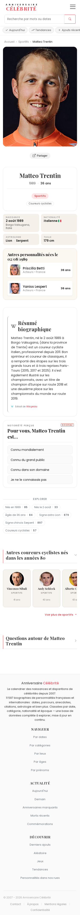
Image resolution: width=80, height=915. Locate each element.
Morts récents (40, 815)
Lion (9, 240)
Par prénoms (40, 770)
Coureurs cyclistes (40, 203)
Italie (9, 228)
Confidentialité (40, 910)
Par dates (40, 737)
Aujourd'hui (15, 30)
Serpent (22, 240)
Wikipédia (31, 406)
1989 (32, 183)
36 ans (46, 183)
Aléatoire (40, 853)
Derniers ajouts (40, 845)
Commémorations (40, 824)
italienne (51, 221)
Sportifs (23, 42)
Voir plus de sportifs (61, 614)
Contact (15, 904)
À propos (33, 904)
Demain (40, 799)
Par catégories (40, 745)
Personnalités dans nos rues (40, 878)
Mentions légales (56, 904)
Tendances (41, 30)
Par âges (40, 762)
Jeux (40, 861)
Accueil (9, 42)
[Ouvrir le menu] (73, 7)
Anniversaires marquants (40, 807)
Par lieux (40, 753)
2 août (11, 221)
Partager (40, 155)
